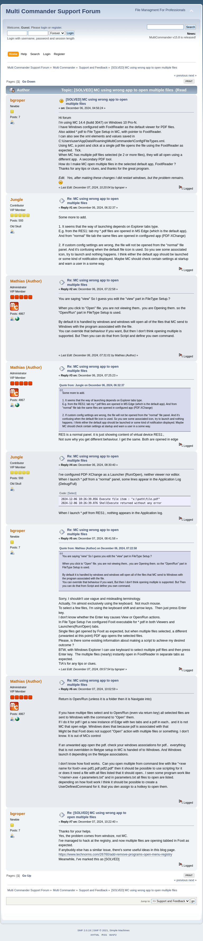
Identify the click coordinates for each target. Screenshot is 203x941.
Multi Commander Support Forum (53, 11)
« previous (181, 75)
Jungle (16, 199)
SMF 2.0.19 (84, 930)
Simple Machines (119, 930)
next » (192, 75)
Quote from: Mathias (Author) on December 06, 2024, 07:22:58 (98, 548)
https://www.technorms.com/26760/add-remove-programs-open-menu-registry (115, 854)
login (44, 27)
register (56, 27)
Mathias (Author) (25, 281)
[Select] (72, 493)
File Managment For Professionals (160, 10)
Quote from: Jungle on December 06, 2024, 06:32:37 (91, 385)
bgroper (17, 100)
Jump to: (145, 901)
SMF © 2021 (100, 930)
